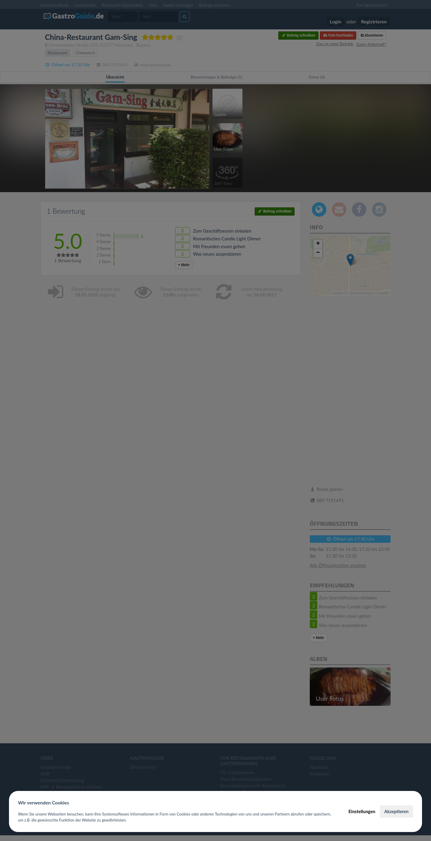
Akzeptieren (396, 811)
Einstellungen (361, 811)
